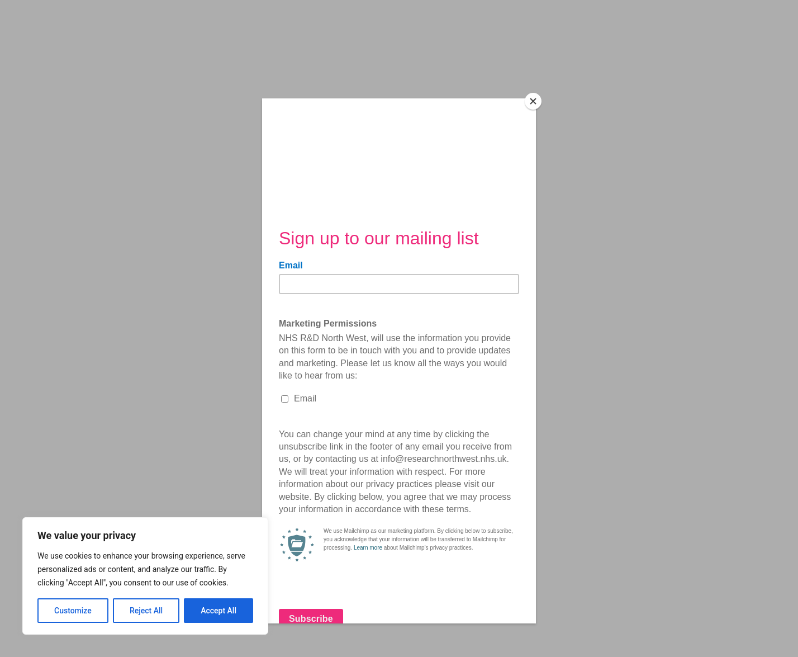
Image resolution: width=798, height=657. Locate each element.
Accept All (218, 610)
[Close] (533, 101)
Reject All (146, 610)
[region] (145, 576)
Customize (73, 610)
